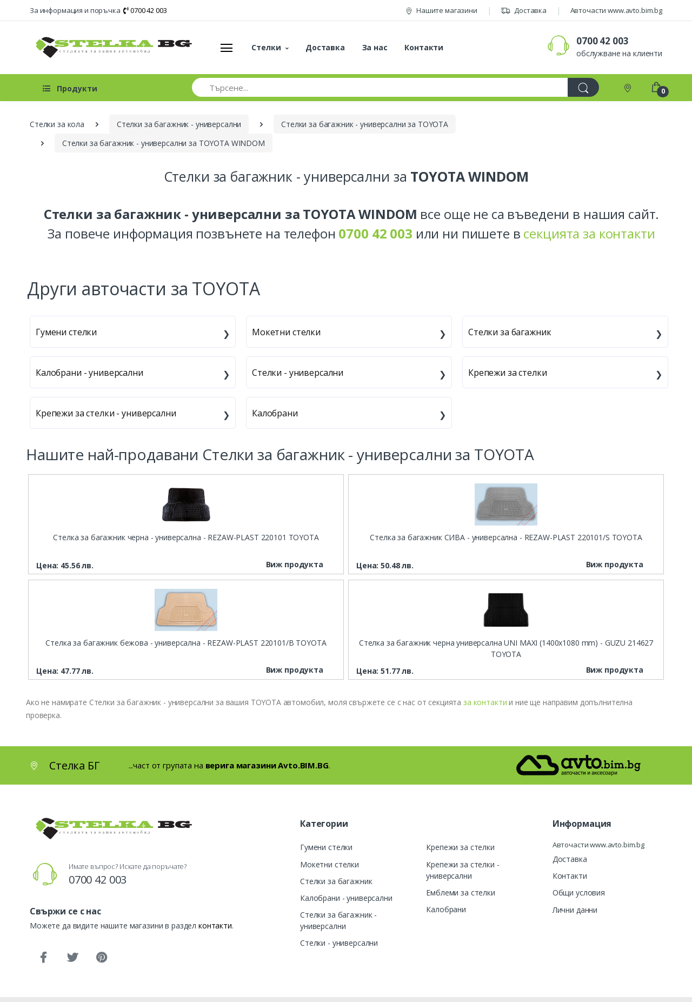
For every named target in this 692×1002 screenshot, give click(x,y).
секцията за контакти (589, 233)
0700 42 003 (145, 10)
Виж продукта (294, 564)
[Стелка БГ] (111, 47)
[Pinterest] (101, 957)
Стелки (266, 47)
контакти (215, 925)
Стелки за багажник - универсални (338, 920)
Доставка (524, 10)
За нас (375, 47)
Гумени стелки (66, 332)
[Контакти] (628, 87)
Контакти (423, 47)
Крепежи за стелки (507, 373)
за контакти (485, 702)
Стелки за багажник (509, 332)
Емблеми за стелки (460, 892)
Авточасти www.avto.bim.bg (616, 10)
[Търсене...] (380, 87)
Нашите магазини (441, 10)
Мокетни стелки (286, 332)
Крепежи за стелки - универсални (106, 413)
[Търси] (583, 87)
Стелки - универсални (297, 373)
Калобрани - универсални (89, 373)
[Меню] (226, 48)
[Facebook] (43, 957)
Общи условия (579, 892)
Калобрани (275, 413)
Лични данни (575, 910)
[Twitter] (72, 957)
